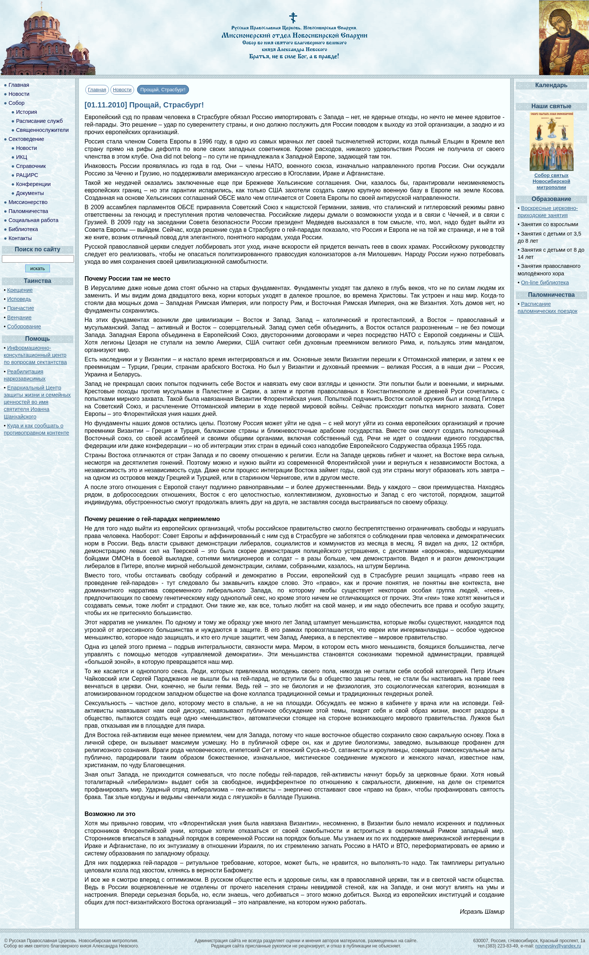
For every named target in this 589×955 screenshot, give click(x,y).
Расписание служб (39, 121)
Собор (17, 103)
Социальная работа (34, 220)
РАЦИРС (27, 175)
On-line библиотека (545, 283)
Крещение (20, 290)
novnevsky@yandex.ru (558, 946)
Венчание (19, 317)
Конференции (33, 184)
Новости (122, 89)
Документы (30, 193)
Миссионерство (28, 202)
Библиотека (23, 229)
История (26, 112)
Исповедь (19, 299)
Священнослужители (42, 130)
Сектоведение (26, 139)
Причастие (20, 308)
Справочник (31, 166)
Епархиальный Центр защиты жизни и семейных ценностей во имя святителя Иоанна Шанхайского (37, 402)
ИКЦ (21, 157)
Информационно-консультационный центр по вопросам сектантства (35, 355)
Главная (97, 89)
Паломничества (28, 211)
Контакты (20, 238)
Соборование (24, 326)
